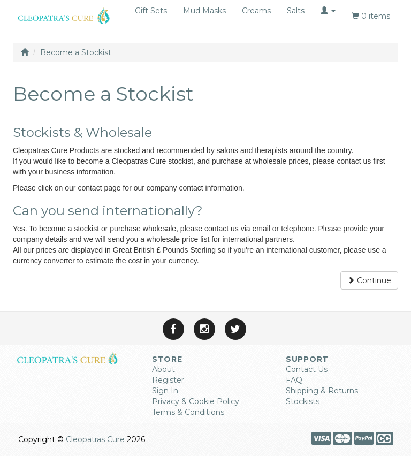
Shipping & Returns (322, 391)
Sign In (165, 391)
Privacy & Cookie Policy (195, 401)
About (163, 369)
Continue (369, 280)
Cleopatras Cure (95, 439)
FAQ (294, 380)
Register (168, 380)
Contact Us (307, 369)
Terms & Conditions (188, 412)
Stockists (302, 401)
